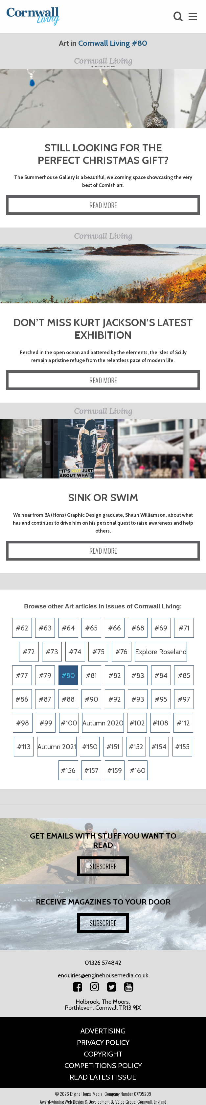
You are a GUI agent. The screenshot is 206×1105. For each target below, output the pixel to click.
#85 (184, 675)
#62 (22, 628)
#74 (75, 652)
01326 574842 (103, 963)
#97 (184, 699)
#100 (69, 723)
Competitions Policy (103, 1065)
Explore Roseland (161, 652)
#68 (137, 628)
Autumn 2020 (103, 723)
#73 (52, 652)
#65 (91, 628)
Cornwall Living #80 (112, 43)
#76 (121, 652)
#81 (91, 675)
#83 (137, 675)
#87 (45, 699)
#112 (183, 723)
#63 (45, 628)
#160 (138, 770)
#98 (22, 723)
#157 (91, 770)
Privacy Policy (103, 1042)
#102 (137, 723)
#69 (160, 628)
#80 (68, 675)
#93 (137, 699)
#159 (114, 770)
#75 (98, 652)
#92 (114, 699)
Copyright (103, 1054)
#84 (161, 675)
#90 (91, 699)
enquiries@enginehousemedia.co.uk (103, 975)
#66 (114, 628)
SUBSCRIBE (103, 866)
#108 (160, 723)
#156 (68, 770)
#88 (68, 699)
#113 (24, 747)
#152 (136, 747)
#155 (182, 747)
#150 (90, 747)
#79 (45, 675)
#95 (161, 699)
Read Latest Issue (103, 1077)
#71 (184, 628)
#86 (21, 699)
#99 (45, 723)
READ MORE (103, 205)
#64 (68, 628)
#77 (22, 675)
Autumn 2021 (56, 747)
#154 (159, 747)
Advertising (103, 1031)
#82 (114, 675)
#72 (29, 652)
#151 (113, 747)
